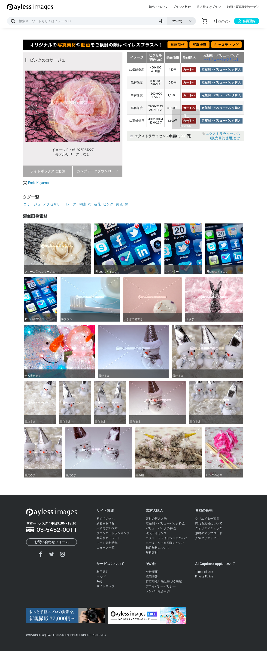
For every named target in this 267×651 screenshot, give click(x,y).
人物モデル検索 (107, 528)
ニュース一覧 (106, 547)
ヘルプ (101, 576)
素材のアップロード (208, 533)
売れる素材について (208, 523)
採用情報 (152, 576)
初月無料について (158, 547)
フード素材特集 (107, 543)
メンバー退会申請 (158, 591)
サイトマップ (106, 586)
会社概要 (152, 572)
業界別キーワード (109, 538)
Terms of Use (204, 572)
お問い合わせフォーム (51, 542)
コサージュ (32, 204)
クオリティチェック (208, 528)
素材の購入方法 (156, 518)
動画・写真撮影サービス (243, 7)
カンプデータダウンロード (97, 171)
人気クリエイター (207, 538)
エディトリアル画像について (165, 543)
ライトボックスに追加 (47, 171)
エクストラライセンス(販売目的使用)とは (223, 136)
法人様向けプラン (209, 7)
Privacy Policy (204, 576)
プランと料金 (182, 7)
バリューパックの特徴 (161, 528)
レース (71, 204)
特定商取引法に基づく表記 (164, 581)
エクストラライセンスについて (167, 538)
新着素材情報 (106, 523)
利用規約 (103, 572)
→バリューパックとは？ (221, 59)
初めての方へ (158, 7)
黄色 (119, 204)
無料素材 (152, 552)
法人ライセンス (156, 533)
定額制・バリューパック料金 (165, 523)
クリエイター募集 (207, 518)
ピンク (108, 204)
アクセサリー (53, 204)
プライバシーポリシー (161, 586)
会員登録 (246, 21)
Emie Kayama (38, 183)
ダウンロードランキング (113, 533)
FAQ (99, 581)
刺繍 (82, 204)
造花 (97, 204)
